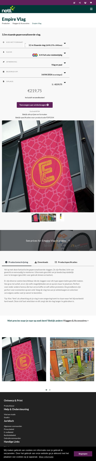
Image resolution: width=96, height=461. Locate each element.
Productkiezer (9, 406)
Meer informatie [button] (46, 457)
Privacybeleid (9, 429)
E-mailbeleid (8, 432)
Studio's (7, 417)
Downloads (41, 262)
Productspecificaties (66, 262)
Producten (6, 23)
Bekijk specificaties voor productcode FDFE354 (34, 117)
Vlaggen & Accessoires (20, 23)
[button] (34, 43)
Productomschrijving (16, 262)
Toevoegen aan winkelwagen (34, 105)
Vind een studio (9, 414)
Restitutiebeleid (10, 435)
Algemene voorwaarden (13, 426)
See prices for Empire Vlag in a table (48, 240)
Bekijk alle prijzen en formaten (34, 114)
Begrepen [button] (83, 454)
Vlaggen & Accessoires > (76, 320)
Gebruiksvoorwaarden (12, 438)
